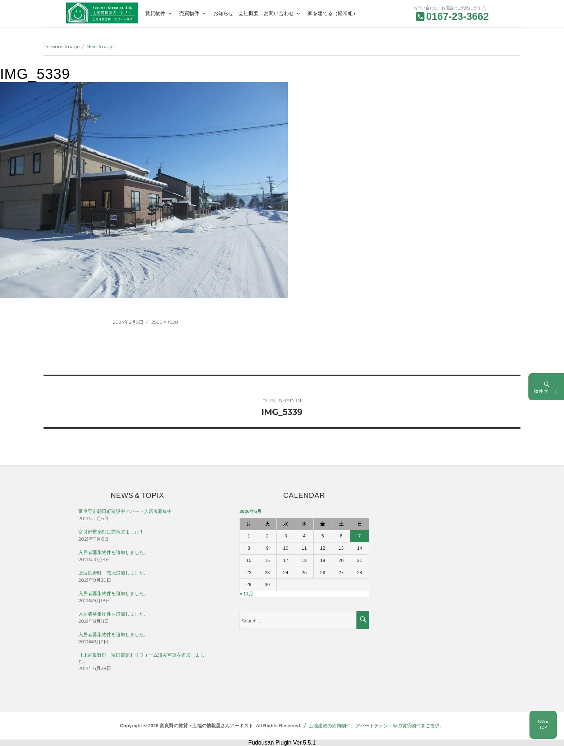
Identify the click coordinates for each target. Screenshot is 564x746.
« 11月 (246, 594)
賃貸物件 (155, 13)
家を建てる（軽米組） (333, 13)
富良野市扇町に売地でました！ (111, 532)
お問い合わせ (279, 13)
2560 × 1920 (164, 322)
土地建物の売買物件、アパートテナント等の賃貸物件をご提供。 (376, 725)
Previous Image (62, 46)
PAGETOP (543, 724)
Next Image (100, 46)
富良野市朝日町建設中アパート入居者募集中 (125, 511)
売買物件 (189, 13)
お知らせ (223, 13)
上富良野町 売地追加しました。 (113, 573)
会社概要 (248, 13)
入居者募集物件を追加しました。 (113, 552)
